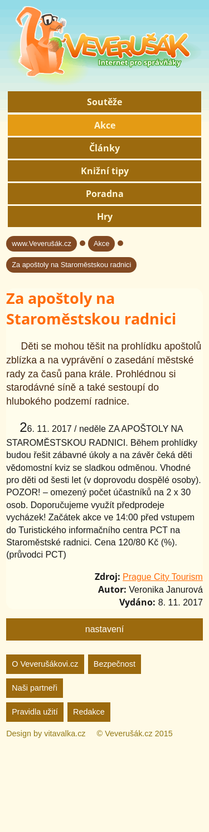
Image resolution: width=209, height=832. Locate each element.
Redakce (89, 711)
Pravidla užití (34, 711)
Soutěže (104, 102)
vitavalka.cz (64, 733)
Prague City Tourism (163, 577)
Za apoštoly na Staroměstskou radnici (71, 264)
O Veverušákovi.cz (45, 663)
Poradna (105, 194)
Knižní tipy (105, 171)
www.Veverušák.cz (41, 243)
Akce (104, 125)
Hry (105, 216)
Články (104, 148)
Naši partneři (34, 687)
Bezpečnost (114, 663)
